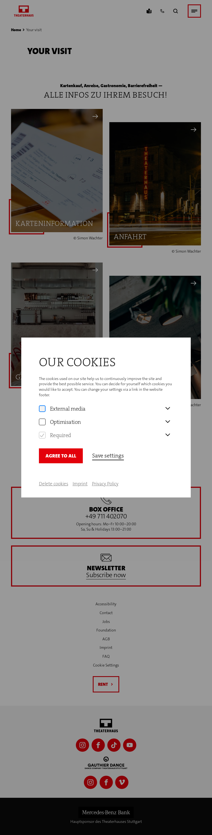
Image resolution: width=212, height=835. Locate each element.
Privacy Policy (105, 473)
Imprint (80, 473)
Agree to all (61, 445)
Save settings (108, 444)
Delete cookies (53, 473)
